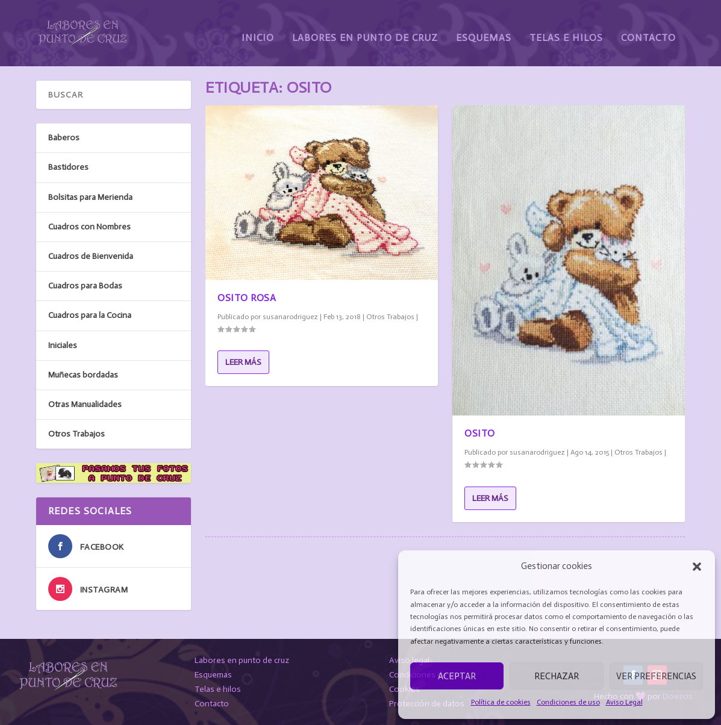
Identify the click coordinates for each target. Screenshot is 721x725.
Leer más (243, 362)
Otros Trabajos (390, 316)
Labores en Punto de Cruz (365, 28)
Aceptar (457, 676)
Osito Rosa (246, 297)
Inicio (258, 28)
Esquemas (483, 28)
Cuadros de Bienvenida (90, 256)
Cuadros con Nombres (89, 227)
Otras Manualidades (85, 404)
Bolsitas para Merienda (90, 196)
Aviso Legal (624, 702)
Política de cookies (501, 702)
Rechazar (556, 676)
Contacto (648, 28)
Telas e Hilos (566, 28)
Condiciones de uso (568, 702)
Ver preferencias (656, 676)
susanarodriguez (290, 316)
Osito (479, 432)
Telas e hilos (218, 689)
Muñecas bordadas (83, 374)
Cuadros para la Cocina (89, 315)
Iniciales (62, 345)
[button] (697, 567)
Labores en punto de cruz (242, 660)
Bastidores (68, 167)
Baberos (64, 137)
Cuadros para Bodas (85, 286)
